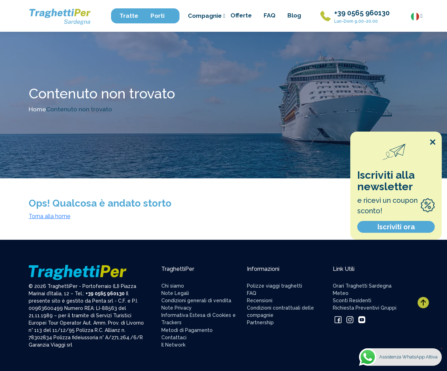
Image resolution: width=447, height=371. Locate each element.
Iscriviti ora (396, 227)
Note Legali (175, 293)
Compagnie (206, 15)
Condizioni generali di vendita (196, 300)
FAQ (270, 15)
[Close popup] (433, 142)
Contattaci (173, 337)
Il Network (173, 345)
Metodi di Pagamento (187, 330)
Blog (294, 15)
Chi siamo (172, 286)
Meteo (341, 293)
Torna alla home (49, 216)
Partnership (260, 322)
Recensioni (259, 300)
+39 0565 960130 (362, 13)
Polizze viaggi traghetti (274, 286)
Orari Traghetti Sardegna (362, 286)
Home (37, 109)
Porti (161, 15)
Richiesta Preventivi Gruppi (364, 308)
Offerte (241, 15)
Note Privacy (176, 308)
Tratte (132, 15)
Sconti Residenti (352, 300)
